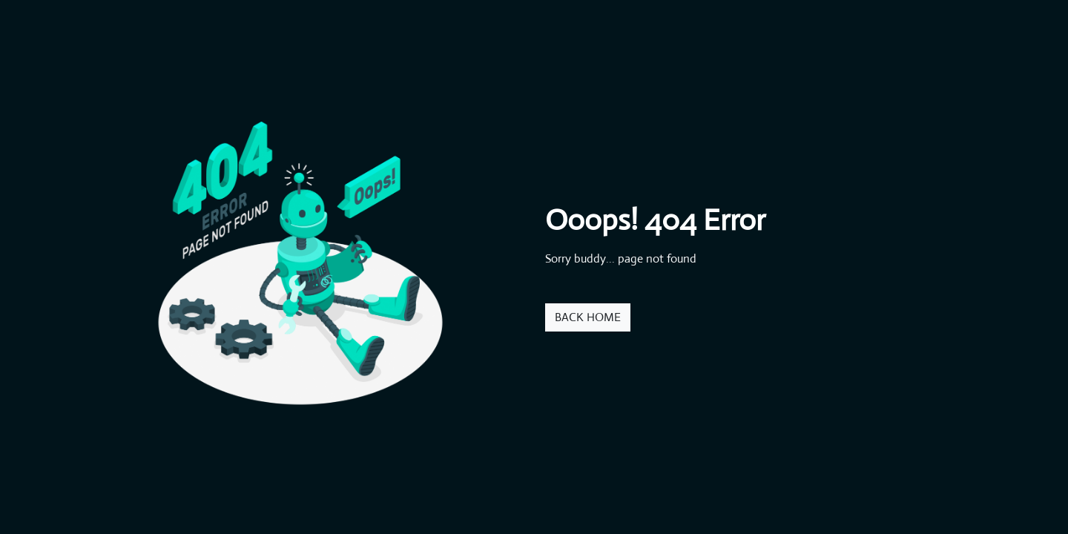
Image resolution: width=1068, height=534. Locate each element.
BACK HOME (588, 317)
